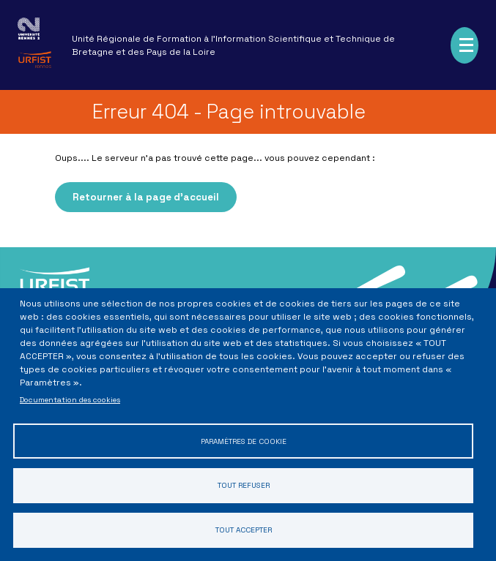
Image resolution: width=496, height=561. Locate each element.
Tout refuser (244, 485)
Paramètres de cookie (243, 440)
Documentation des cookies (70, 399)
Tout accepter (243, 530)
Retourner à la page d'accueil (146, 197)
